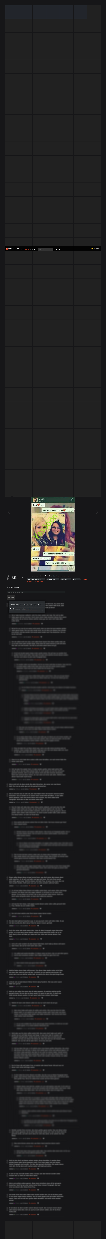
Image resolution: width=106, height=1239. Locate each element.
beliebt (27, 3)
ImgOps (53, 330)
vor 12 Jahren (31, 330)
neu (22, 3)
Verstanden (99, 1235)
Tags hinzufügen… (39, 335)
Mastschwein (51, 333)
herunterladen (66, 330)
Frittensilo (64, 333)
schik (74, 333)
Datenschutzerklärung (56, 1236)
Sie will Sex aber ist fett (34, 333)
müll (31, 3)
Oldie (40, 330)
